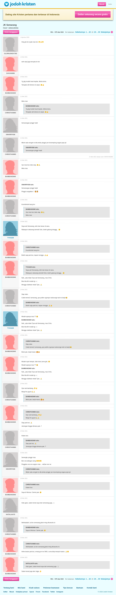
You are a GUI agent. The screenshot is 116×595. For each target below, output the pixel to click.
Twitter (52, 592)
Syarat (32, 592)
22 (90, 32)
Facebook (45, 592)
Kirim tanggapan (11, 32)
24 (95, 32)
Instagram (59, 592)
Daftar (110, 4)
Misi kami (21, 588)
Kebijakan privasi (22, 592)
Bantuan (79, 588)
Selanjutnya (107, 32)
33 (99, 32)
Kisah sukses (34, 588)
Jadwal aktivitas (13, 28)
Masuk (101, 4)
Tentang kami (8, 588)
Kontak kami (92, 588)
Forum (5, 28)
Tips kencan (68, 588)
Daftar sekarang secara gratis (93, 14)
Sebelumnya (80, 32)
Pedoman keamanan (51, 588)
